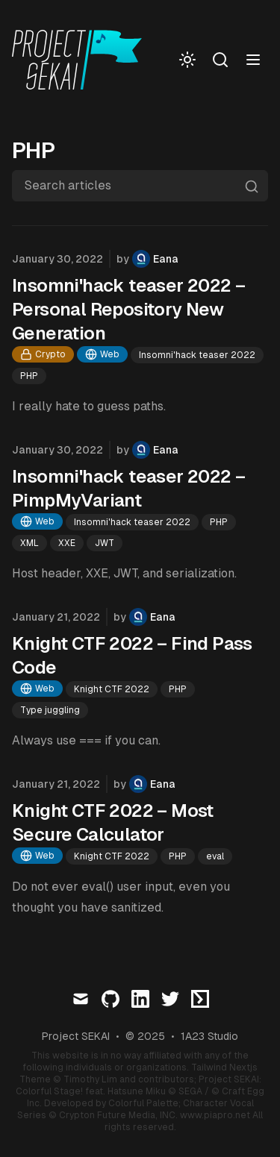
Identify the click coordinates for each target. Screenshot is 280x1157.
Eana (165, 259)
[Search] (220, 60)
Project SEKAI (76, 1036)
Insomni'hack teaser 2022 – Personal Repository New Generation (128, 309)
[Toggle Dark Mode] (187, 60)
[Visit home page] (81, 60)
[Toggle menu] (253, 60)
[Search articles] (140, 185)
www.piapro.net (215, 1115)
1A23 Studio (209, 1036)
